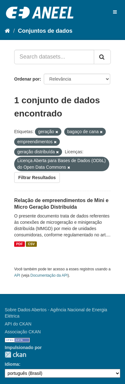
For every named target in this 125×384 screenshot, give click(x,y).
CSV (31, 244)
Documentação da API (49, 275)
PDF (19, 244)
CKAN (15, 354)
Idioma (12, 364)
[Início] (7, 31)
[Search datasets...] (54, 57)
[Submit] (102, 57)
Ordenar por (27, 79)
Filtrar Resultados (37, 177)
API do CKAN (18, 323)
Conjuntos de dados (45, 31)
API (17, 275)
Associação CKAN (23, 331)
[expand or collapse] (115, 12)
